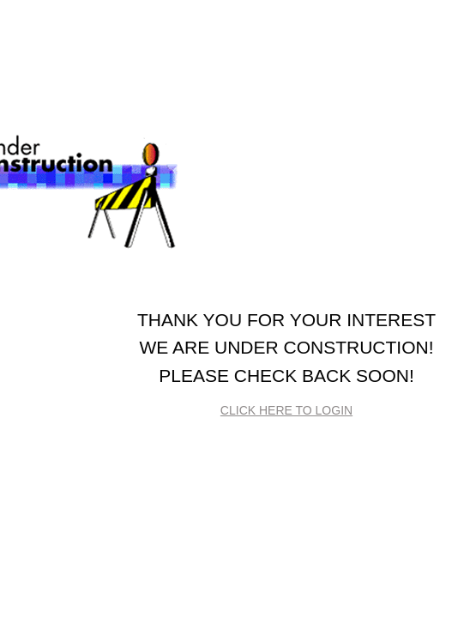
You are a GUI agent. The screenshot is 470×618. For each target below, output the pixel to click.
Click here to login (286, 410)
